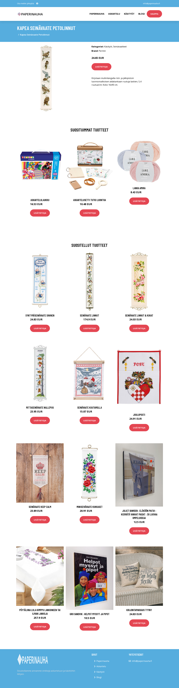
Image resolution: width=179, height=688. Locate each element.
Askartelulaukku (40, 200)
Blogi (141, 13)
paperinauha (97, 13)
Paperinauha (102, 661)
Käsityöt (129, 13)
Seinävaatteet (120, 46)
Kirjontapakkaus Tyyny (139, 610)
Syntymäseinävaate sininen (39, 315)
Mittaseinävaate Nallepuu (40, 407)
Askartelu (114, 13)
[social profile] (37, 3)
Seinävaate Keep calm (40, 506)
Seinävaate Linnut (89, 315)
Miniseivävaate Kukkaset (89, 506)
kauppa (154, 14)
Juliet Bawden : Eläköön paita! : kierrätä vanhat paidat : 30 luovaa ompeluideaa (139, 514)
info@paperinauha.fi (151, 3)
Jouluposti (139, 414)
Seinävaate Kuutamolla (89, 407)
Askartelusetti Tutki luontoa (89, 200)
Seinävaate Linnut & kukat (139, 315)
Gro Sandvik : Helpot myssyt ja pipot (89, 614)
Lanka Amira (139, 188)
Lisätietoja (101, 66)
